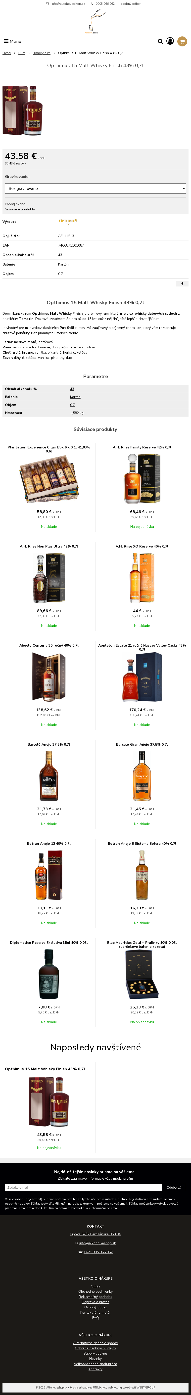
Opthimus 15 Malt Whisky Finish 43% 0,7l (45, 1069)
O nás (95, 1286)
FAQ (95, 1317)
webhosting (115, 1388)
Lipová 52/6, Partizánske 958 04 (95, 1234)
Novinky (95, 1358)
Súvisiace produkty (20, 209)
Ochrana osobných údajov (95, 1348)
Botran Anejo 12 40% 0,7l (49, 843)
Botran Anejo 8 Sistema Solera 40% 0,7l (142, 843)
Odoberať (174, 1187)
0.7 (72, 405)
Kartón (75, 397)
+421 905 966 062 (98, 1252)
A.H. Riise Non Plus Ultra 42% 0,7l (49, 546)
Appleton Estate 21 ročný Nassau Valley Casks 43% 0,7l (142, 647)
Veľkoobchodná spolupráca (95, 1364)
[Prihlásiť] (170, 41)
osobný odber (130, 4)
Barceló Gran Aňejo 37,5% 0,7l (142, 744)
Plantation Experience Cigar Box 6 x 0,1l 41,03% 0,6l (49, 449)
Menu (12, 41)
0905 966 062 (105, 4)
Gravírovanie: (17, 176)
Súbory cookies (96, 1353)
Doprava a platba (95, 1302)
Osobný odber (95, 1307)
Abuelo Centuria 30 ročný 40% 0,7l (49, 645)
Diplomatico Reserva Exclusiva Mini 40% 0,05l (49, 942)
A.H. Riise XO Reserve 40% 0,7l (142, 546)
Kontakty (95, 1369)
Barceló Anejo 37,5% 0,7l (49, 744)
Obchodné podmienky (95, 1291)
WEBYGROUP (146, 1388)
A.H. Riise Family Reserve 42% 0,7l (142, 447)
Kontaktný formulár (95, 1312)
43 (72, 389)
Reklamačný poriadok (95, 1296)
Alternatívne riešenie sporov (95, 1343)
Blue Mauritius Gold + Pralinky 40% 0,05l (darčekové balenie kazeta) (142, 944)
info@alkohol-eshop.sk (68, 4)
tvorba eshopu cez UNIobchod (88, 1388)
